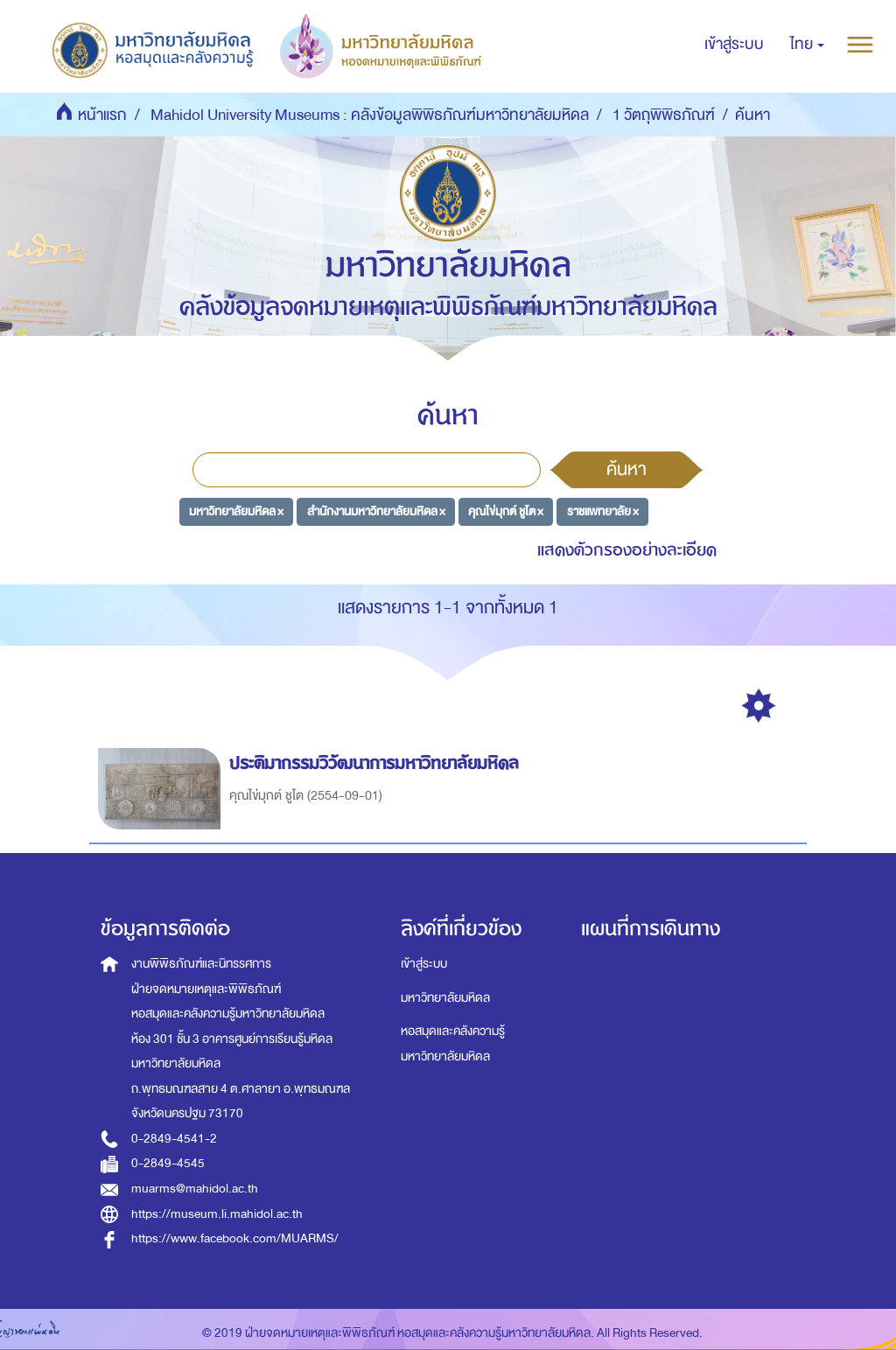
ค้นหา (626, 469)
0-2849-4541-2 (174, 1139)
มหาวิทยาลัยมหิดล (445, 998)
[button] (807, 44)
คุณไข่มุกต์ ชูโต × (505, 511)
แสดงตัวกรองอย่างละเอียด (627, 549)
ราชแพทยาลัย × (603, 511)
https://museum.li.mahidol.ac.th (217, 1214)
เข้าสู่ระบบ (424, 964)
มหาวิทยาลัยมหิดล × (236, 511)
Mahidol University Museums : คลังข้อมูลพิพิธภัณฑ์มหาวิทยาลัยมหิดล (369, 115)
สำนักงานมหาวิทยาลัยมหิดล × (376, 511)
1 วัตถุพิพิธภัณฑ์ (663, 115)
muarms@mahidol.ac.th (194, 1189)
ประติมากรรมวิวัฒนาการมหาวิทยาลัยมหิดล (376, 763)
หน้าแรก (102, 115)
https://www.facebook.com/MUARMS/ (235, 1238)
